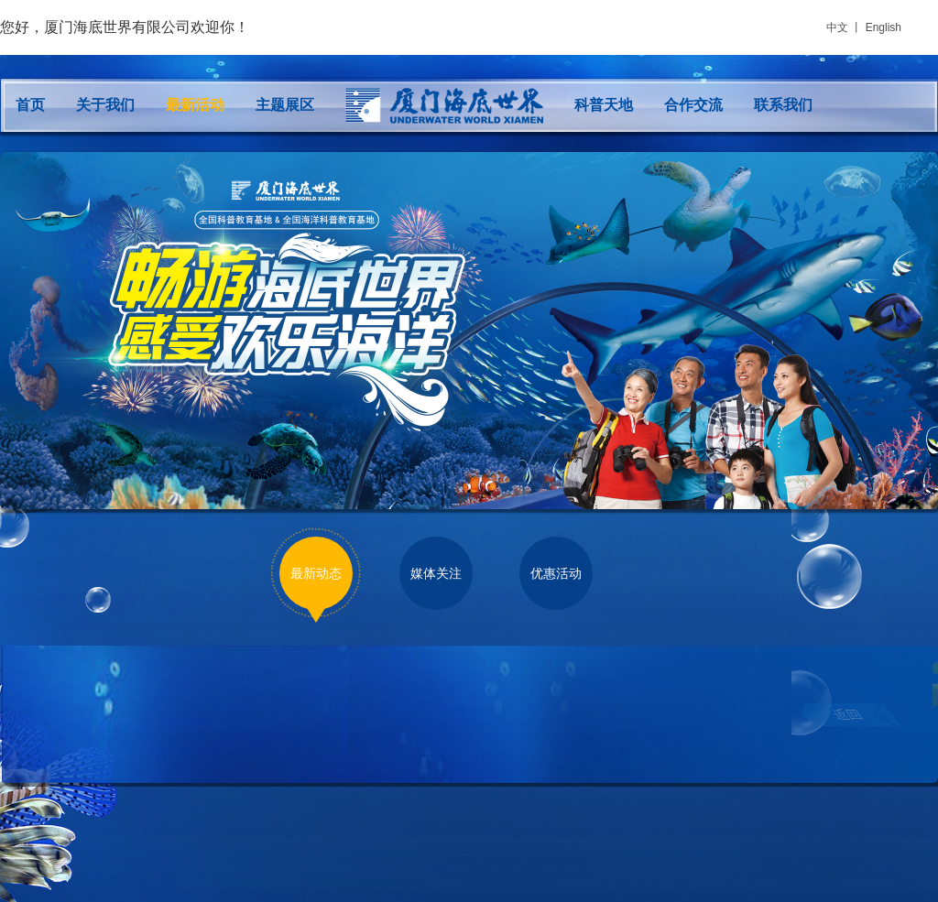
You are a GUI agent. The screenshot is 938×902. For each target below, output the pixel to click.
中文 (837, 27)
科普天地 (603, 105)
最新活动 (195, 105)
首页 (30, 105)
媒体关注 (436, 573)
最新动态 (316, 573)
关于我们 (105, 105)
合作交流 (693, 105)
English (883, 27)
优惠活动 (556, 573)
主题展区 (285, 105)
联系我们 (783, 105)
